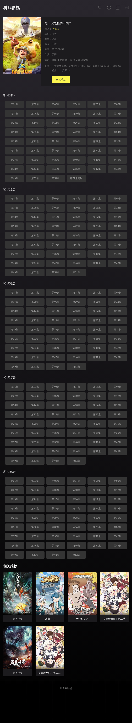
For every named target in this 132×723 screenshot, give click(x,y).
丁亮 (54, 54)
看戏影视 (11, 7)
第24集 (117, 132)
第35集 (97, 150)
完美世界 (18, 618)
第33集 (55, 150)
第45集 (55, 169)
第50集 (35, 178)
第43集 (14, 169)
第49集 (14, 178)
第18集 (117, 122)
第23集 (97, 132)
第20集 (35, 132)
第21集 (55, 132)
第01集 (14, 104)
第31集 (14, 150)
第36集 (117, 150)
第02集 (35, 104)
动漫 (54, 39)
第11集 (97, 113)
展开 (66, 70)
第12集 (117, 113)
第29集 (97, 141)
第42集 (117, 159)
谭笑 (54, 60)
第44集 (35, 169)
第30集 (117, 141)
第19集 (14, 132)
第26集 (35, 141)
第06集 (117, 104)
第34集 (76, 150)
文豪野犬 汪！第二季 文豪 (52, 672)
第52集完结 (76, 178)
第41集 (97, 159)
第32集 (35, 150)
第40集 (76, 159)
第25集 (14, 141)
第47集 (97, 169)
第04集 (76, 104)
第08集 (35, 113)
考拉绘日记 (82, 618)
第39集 (55, 159)
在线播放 (61, 79)
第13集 (14, 122)
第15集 (55, 122)
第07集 (14, 113)
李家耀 (84, 60)
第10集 (76, 113)
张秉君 (60, 60)
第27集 (55, 141)
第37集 (14, 159)
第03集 (55, 104)
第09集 (55, 113)
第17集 (97, 122)
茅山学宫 (50, 618)
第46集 (76, 169)
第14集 (35, 122)
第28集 (76, 141)
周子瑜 (68, 60)
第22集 (76, 132)
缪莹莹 (76, 60)
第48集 (117, 169)
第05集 (97, 104)
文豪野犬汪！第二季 (114, 618)
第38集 (35, 159)
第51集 (55, 178)
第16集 (76, 122)
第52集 (76, 272)
